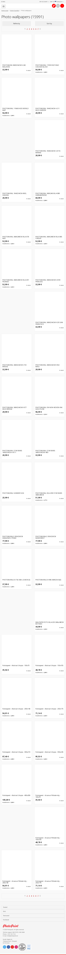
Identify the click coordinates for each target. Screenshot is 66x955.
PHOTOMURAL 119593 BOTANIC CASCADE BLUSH (47, 66)
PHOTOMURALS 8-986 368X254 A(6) (48, 580)
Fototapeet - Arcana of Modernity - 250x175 (47, 882)
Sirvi (4, 911)
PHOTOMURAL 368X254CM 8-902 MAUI (47, 366)
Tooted (5, 907)
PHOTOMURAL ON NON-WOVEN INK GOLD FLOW (48, 408)
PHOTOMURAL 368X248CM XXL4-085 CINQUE (48, 237)
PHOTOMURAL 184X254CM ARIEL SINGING (14, 194)
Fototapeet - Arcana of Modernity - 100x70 (47, 796)
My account (44, 1)
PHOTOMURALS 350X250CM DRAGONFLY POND (12, 537)
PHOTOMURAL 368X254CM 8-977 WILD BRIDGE (14, 408)
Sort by (49, 23)
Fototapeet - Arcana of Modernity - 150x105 (47, 838)
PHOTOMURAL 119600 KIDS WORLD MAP (15, 109)
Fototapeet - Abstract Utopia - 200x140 (16, 709)
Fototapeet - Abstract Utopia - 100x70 (15, 666)
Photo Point (11, 926)
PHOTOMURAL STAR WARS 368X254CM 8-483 (45, 451)
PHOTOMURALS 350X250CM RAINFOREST (45, 537)
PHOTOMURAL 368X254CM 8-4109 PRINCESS (47, 281)
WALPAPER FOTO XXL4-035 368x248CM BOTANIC (49, 623)
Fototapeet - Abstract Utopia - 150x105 (49, 666)
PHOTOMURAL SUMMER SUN (13, 493)
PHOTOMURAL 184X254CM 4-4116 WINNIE (47, 152)
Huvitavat (6, 920)
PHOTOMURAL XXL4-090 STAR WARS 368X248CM (48, 494)
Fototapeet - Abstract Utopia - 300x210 (16, 752)
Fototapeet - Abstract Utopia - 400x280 (16, 795)
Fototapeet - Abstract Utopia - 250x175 (49, 709)
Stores (3, 1)
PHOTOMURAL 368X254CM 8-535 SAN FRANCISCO (49, 323)
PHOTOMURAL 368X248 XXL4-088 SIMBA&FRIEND (47, 194)
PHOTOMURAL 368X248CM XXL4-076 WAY (15, 237)
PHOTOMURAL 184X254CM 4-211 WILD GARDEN (47, 109)
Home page (4, 10)
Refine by (16, 23)
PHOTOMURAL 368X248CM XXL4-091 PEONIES (15, 281)
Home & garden (14, 10)
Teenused (6, 915)
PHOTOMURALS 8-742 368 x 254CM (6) (16, 580)
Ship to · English (56, 1)
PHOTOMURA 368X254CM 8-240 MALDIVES (14, 66)
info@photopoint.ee (12, 936)
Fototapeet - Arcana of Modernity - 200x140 (14, 882)
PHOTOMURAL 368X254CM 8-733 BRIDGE (14, 366)
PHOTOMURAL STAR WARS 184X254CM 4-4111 (12, 451)
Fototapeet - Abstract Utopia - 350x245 (49, 752)
